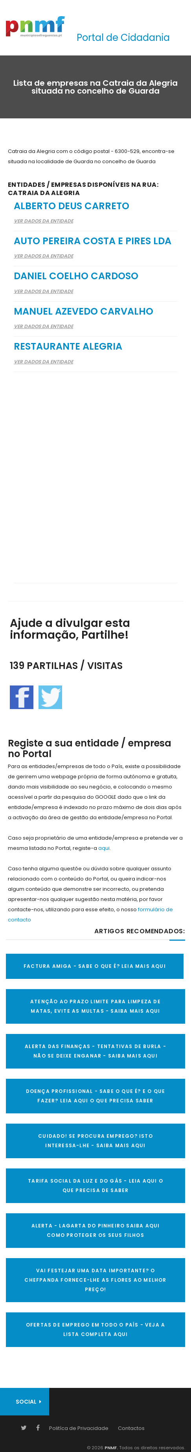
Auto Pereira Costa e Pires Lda (92, 240)
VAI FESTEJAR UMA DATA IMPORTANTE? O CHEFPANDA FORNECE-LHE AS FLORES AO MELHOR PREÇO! (95, 1280)
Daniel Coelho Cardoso (76, 275)
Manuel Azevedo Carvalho (83, 311)
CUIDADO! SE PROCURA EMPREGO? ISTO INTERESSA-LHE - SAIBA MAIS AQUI (95, 1141)
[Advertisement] (95, 472)
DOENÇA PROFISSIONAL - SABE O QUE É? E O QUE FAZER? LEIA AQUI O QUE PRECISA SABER (95, 1096)
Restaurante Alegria (68, 346)
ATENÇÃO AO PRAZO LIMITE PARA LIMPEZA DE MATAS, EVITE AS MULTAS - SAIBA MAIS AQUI (95, 1006)
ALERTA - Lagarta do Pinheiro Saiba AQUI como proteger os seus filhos (95, 1230)
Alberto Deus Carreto (71, 205)
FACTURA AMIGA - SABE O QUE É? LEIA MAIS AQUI (95, 966)
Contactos (131, 1428)
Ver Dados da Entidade (43, 220)
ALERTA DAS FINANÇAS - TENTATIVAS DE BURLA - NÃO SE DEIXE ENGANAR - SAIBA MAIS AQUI (95, 1051)
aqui (104, 848)
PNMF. (110, 1448)
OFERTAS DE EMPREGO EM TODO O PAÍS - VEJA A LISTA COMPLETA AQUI (95, 1329)
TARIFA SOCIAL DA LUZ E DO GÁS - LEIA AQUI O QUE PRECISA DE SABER (95, 1185)
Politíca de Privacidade (78, 1428)
